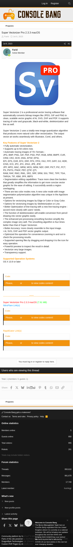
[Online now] (9, 55)
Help (42, 416)
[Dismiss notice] (67, 520)
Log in (17, 283)
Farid (6, 36)
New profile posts (12, 508)
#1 (69, 44)
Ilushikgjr (67, 488)
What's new (7, 496)
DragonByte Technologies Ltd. (14, 541)
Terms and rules (18, 416)
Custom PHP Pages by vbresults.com (17, 544)
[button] (4, 3)
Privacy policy (32, 416)
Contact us (6, 416)
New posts (9, 501)
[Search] (69, 3)
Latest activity (11, 514)
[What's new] (63, 3)
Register (27, 283)
